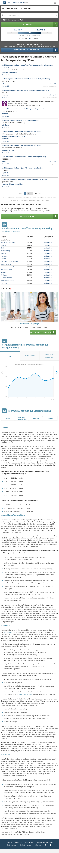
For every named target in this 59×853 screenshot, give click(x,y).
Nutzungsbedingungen (45, 843)
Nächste (38, 193)
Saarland (4, 272)
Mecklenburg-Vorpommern (10, 261)
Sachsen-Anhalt (6, 278)
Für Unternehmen (26, 845)
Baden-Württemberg (8, 242)
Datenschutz (11, 845)
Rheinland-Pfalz (6, 270)
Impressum (29, 843)
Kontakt (9, 843)
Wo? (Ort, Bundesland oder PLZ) (12, 20)
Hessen (3, 259)
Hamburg (4, 256)
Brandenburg (5, 251)
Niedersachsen (6, 264)
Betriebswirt (8, 632)
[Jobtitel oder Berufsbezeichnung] (29, 8)
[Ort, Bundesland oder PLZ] (29, 15)
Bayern (3, 245)
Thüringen (4, 283)
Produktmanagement (24, 694)
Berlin (3, 248)
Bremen (3, 253)
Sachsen (4, 275)
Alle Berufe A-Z (5, 289)
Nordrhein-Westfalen (8, 267)
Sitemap (38, 845)
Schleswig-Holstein (7, 280)
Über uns (18, 843)
